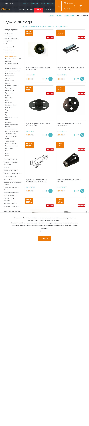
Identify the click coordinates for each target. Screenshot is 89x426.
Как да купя (34, 3)
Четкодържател (9, 141)
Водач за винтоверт (11, 56)
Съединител (8, 66)
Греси (7, 156)
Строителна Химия (9, 195)
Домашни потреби (9, 203)
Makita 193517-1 (62, 75)
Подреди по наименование (28, 26)
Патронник (8, 102)
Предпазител (9, 107)
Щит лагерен (9, 93)
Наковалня (8, 122)
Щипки (7, 153)
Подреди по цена (61, 26)
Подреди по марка (46, 26)
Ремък (7, 119)
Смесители (7, 167)
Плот (6, 112)
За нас (43, 3)
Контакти (50, 3)
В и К (5, 44)
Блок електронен (10, 73)
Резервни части (69, 15)
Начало (25, 3)
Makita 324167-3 (30, 75)
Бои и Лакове (8, 47)
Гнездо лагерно (9, 90)
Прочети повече (44, 231)
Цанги (7, 151)
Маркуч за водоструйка (12, 131)
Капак (7, 100)
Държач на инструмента (12, 71)
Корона (7, 95)
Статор (7, 78)
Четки (7, 138)
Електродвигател (10, 76)
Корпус (7, 83)
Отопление (7, 179)
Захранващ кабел (10, 133)
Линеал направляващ (11, 129)
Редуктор (8, 61)
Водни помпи (9, 110)
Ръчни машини (8, 50)
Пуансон (7, 115)
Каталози (30, 9)
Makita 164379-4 (62, 131)
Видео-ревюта (48, 9)
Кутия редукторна (10, 88)
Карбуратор (8, 98)
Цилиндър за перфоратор (13, 68)
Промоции (38, 9)
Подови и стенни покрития (12, 173)
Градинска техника (9, 159)
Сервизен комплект (11, 136)
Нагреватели (9, 148)
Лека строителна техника (12, 211)
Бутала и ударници (10, 143)
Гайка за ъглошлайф (11, 146)
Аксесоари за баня (10, 176)
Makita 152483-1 (62, 187)
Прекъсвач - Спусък (11, 105)
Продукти (22, 9)
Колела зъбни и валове (12, 85)
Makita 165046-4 (30, 131)
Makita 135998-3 (30, 187)
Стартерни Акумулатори (11, 192)
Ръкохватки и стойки (11, 117)
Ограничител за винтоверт (13, 58)
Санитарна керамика (10, 170)
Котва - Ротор (9, 80)
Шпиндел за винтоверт (12, 63)
